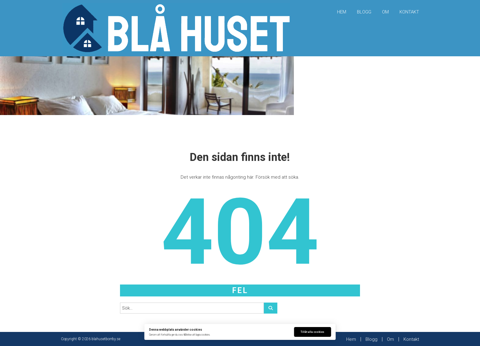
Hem (341, 12)
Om (385, 12)
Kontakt (409, 12)
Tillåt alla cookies (312, 331)
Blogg (364, 12)
